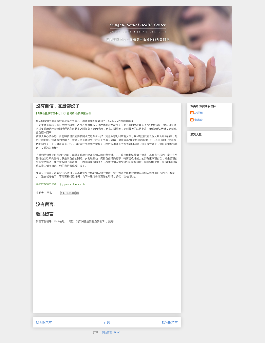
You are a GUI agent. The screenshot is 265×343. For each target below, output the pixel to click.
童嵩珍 (198, 119)
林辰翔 (198, 112)
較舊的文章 (170, 322)
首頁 (107, 322)
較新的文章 (44, 322)
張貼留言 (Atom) (111, 332)
